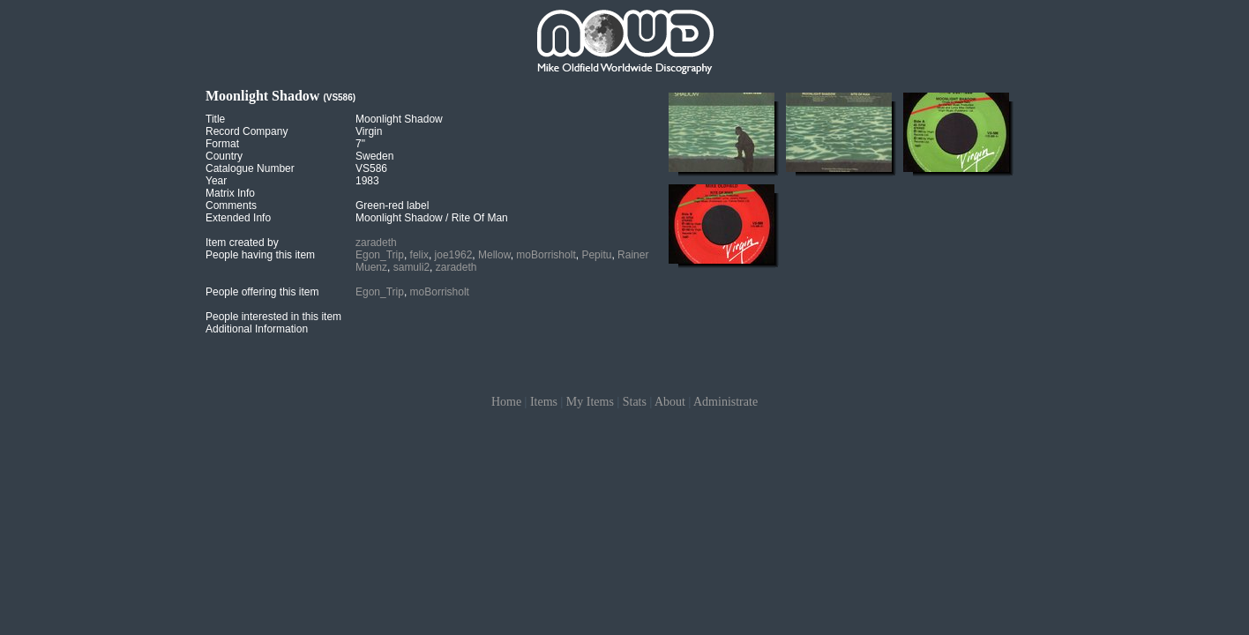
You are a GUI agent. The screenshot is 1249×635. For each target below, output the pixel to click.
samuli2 (411, 267)
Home (506, 401)
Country (224, 156)
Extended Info (238, 218)
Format (222, 144)
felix (419, 255)
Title (215, 119)
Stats (635, 401)
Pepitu (596, 255)
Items (543, 401)
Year (216, 181)
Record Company (247, 131)
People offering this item (262, 292)
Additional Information (257, 329)
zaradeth (376, 242)
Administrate (725, 401)
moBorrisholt (545, 255)
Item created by (242, 242)
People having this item (260, 255)
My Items (590, 401)
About (669, 401)
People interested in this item (273, 316)
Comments (231, 205)
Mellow (494, 255)
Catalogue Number (250, 168)
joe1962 (454, 255)
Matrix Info (230, 193)
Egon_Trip (379, 255)
